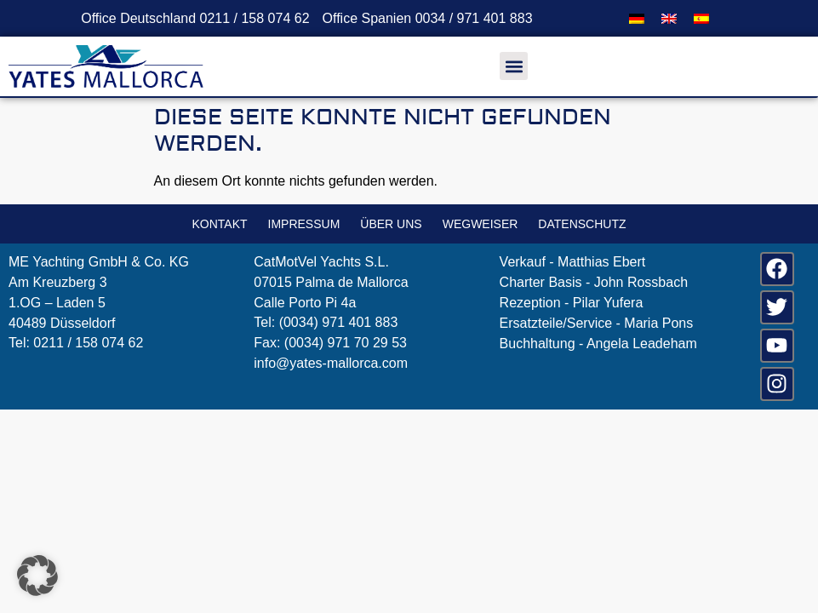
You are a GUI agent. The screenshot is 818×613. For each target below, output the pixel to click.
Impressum (304, 224)
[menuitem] (637, 18)
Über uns (390, 224)
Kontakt (219, 224)
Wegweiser (480, 224)
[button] (514, 66)
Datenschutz (582, 224)
